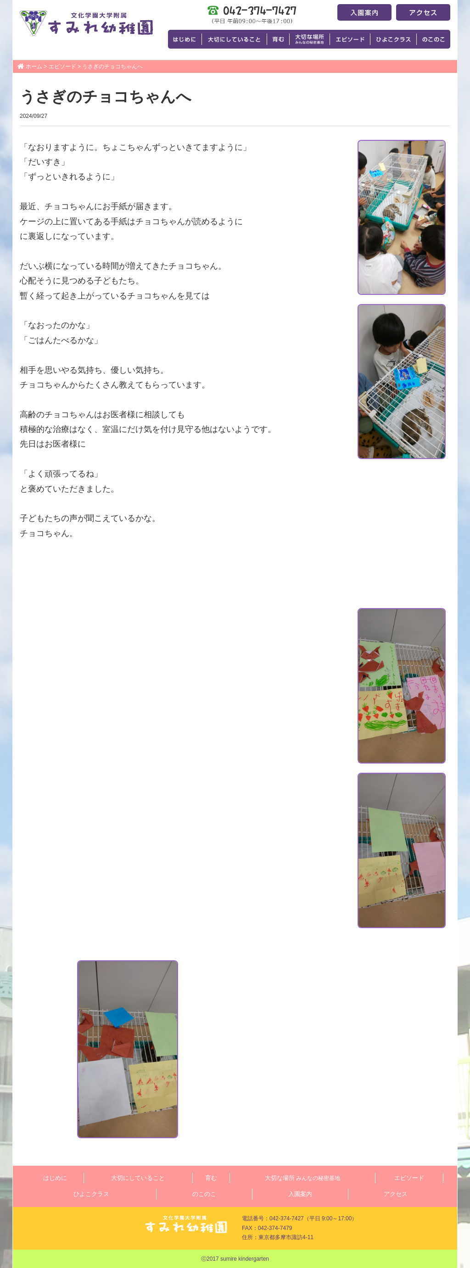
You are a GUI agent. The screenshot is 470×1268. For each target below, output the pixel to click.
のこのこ (204, 1193)
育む (211, 1177)
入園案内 (300, 1193)
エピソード (62, 66)
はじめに (55, 1177)
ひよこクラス (91, 1193)
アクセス (396, 1193)
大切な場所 (302, 1177)
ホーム (34, 66)
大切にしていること (138, 1177)
